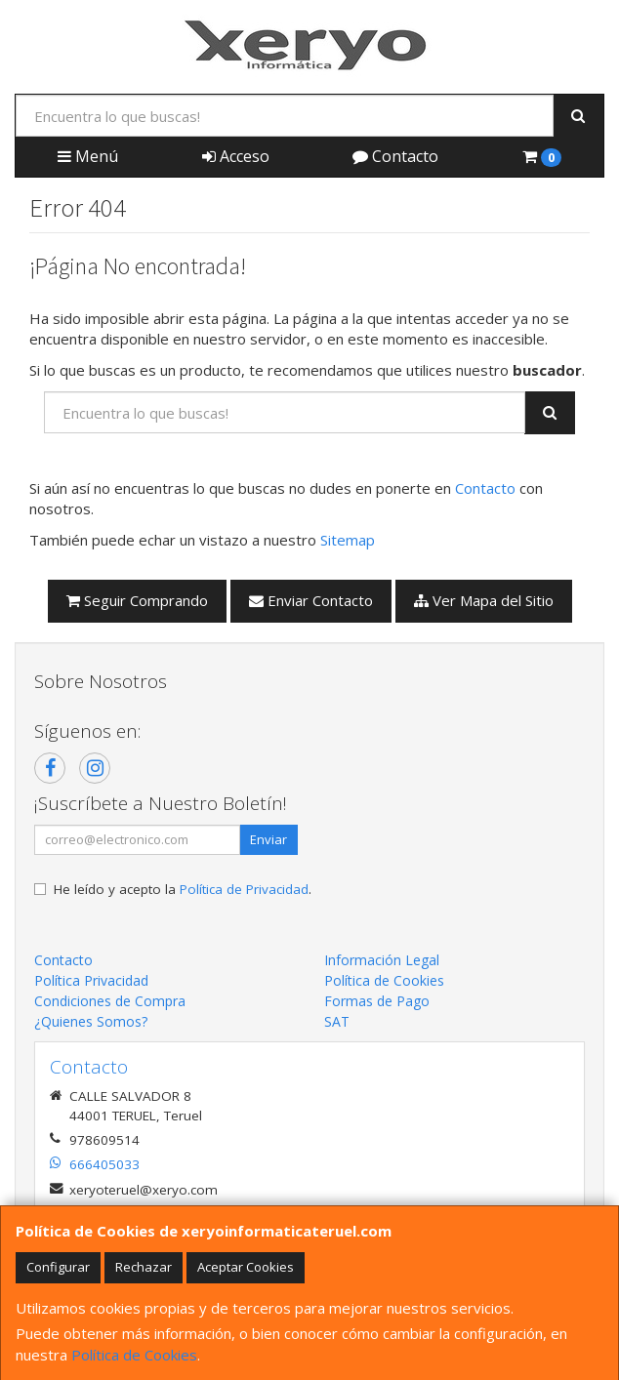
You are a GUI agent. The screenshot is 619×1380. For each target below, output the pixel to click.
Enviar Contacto (311, 600)
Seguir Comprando (137, 600)
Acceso (235, 156)
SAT (337, 1021)
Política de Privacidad (244, 889)
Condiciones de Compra (110, 1001)
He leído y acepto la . (182, 889)
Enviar (268, 839)
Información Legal (381, 960)
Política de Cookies (134, 1354)
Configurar (58, 1267)
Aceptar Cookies (245, 1267)
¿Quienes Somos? (90, 1021)
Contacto (395, 156)
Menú (88, 156)
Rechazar (143, 1267)
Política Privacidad (91, 980)
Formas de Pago (377, 1001)
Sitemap (347, 539)
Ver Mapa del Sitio (484, 600)
